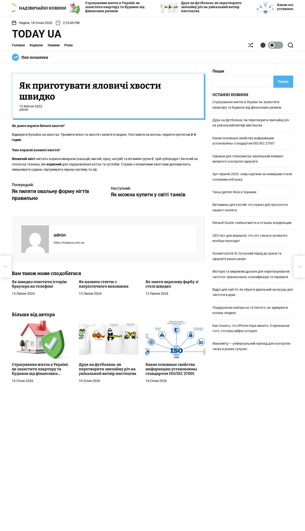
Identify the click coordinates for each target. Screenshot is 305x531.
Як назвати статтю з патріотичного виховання (103, 284)
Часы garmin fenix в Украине (234, 192)
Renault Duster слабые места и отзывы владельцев (251, 223)
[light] (270, 45)
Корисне (36, 45)
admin (23, 109)
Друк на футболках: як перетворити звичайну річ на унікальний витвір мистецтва (216, 7)
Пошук (218, 71)
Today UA (36, 34)
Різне (68, 45)
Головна (18, 45)
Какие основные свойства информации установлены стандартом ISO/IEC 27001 (171, 369)
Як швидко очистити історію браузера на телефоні (39, 284)
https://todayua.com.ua (69, 242)
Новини (54, 45)
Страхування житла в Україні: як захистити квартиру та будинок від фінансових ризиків (119, 7)
